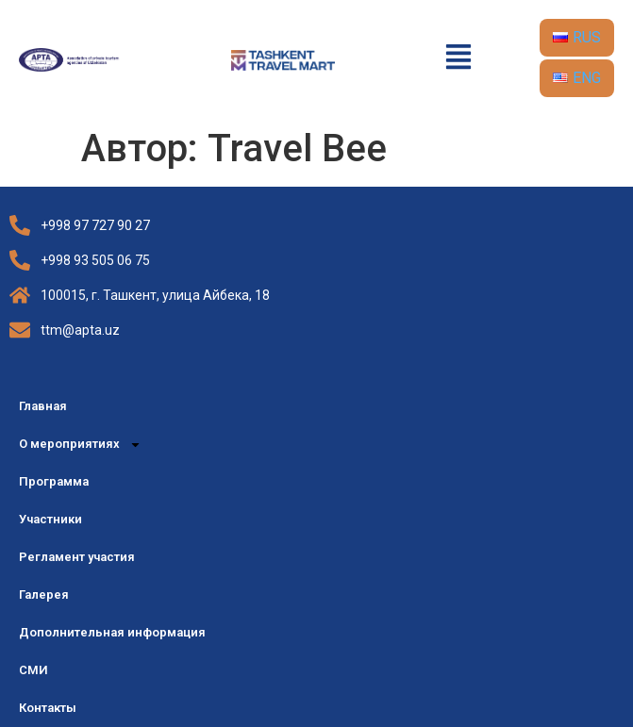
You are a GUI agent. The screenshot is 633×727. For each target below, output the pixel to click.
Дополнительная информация (112, 632)
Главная (43, 406)
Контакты (47, 708)
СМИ (33, 670)
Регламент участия (77, 557)
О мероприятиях (80, 444)
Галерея (44, 594)
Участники (50, 519)
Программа (54, 481)
